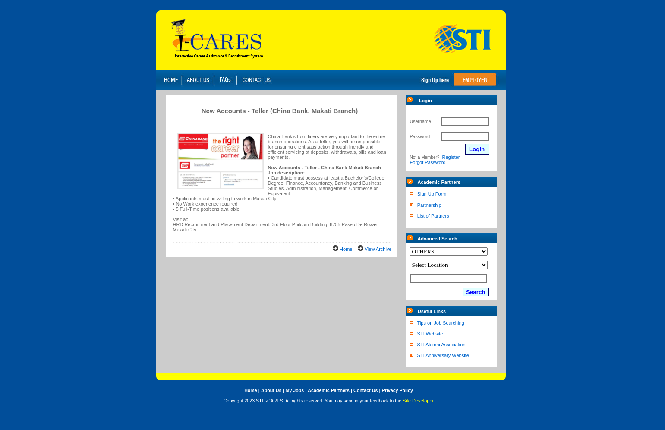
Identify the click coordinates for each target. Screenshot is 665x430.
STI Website (430, 333)
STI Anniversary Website (443, 355)
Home (346, 249)
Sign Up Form (432, 193)
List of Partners (433, 215)
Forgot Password (428, 162)
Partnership (429, 205)
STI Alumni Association (441, 344)
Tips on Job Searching (440, 323)
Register (451, 157)
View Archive (378, 249)
